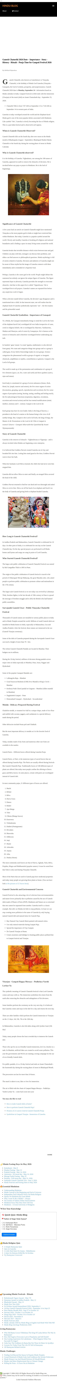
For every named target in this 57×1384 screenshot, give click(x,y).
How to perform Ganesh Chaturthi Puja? (20, 1107)
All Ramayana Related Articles (14, 1347)
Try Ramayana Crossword (13, 1255)
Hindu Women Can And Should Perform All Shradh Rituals (24, 1359)
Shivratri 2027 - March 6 (12, 1319)
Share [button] (49, 1155)
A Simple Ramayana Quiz (13, 1247)
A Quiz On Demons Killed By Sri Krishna (18, 1253)
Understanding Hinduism (12, 1190)
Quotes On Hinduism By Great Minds (17, 1196)
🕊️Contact (15, 11)
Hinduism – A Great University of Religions (19, 1205)
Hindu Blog (10, 5)
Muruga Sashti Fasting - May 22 (15, 1176)
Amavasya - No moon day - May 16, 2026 (18, 1174)
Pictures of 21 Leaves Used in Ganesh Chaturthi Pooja (25, 1111)
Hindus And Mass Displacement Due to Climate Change (23, 1361)
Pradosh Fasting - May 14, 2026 (15, 1172)
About (4, 11)
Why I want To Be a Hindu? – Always (17, 1199)
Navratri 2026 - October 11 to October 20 (18, 1312)
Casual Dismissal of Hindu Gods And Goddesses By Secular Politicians (29, 1357)
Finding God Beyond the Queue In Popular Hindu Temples (24, 1355)
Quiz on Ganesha (10, 1249)
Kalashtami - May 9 (11, 1168)
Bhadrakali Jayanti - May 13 (14, 1302)
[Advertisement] (28, 33)
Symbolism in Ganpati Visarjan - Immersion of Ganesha (26, 1114)
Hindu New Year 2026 (11, 1304)
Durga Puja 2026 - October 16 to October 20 (19, 1315)
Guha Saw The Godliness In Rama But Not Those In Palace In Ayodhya (29, 1343)
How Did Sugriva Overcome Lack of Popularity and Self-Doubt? (26, 1337)
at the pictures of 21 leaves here (17, 884)
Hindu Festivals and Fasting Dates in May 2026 (20, 1182)
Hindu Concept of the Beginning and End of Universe (22, 1192)
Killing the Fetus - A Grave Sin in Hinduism (19, 1363)
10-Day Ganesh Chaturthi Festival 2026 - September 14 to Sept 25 (27, 1308)
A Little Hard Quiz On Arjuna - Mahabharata (19, 1251)
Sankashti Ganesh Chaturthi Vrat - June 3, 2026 (20, 1180)
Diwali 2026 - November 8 (13, 1317)
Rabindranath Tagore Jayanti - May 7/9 (17, 1298)
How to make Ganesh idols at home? (19, 1104)
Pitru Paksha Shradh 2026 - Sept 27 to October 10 (21, 1310)
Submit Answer (9, 1235)
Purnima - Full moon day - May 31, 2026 (18, 1178)
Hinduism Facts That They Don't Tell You (18, 1203)
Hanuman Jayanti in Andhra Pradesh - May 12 (20, 1300)
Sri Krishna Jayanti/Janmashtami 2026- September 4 (22, 1306)
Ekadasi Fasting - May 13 (13, 1170)
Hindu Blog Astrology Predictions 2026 (17, 1325)
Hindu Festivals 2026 (11, 1321)
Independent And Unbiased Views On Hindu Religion (22, 1194)
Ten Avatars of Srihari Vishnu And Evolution (19, 1201)
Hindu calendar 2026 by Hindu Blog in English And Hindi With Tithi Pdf (29, 1323)
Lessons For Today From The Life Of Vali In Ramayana (23, 1345)
